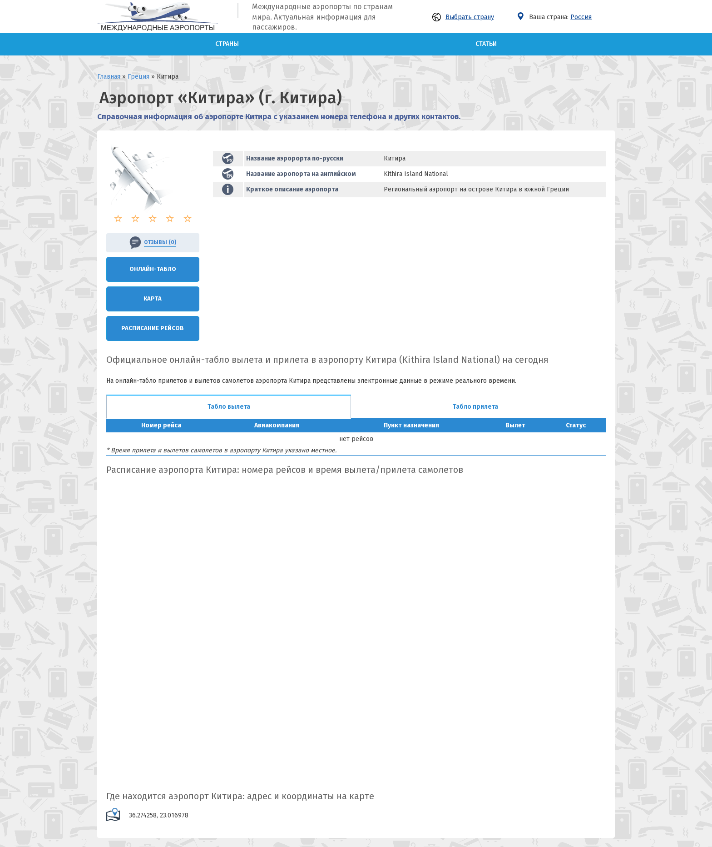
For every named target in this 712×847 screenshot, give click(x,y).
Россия (581, 17)
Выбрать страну (463, 17)
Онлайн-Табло (152, 269)
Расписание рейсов (152, 328)
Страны (227, 44)
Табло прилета (475, 407)
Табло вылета (229, 407)
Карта (152, 298)
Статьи (486, 44)
